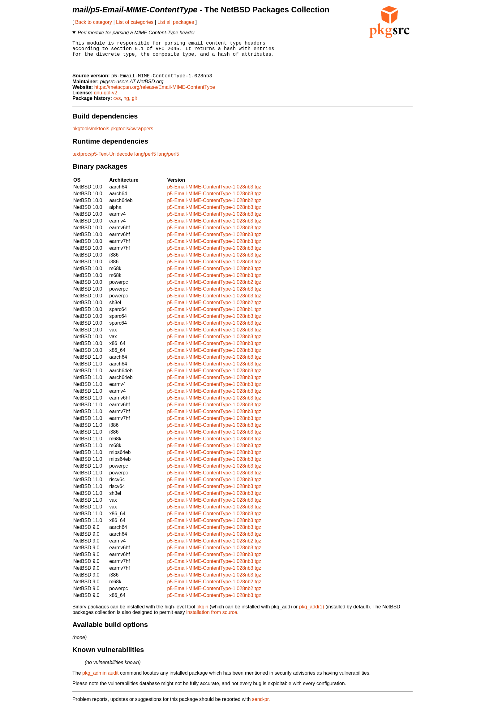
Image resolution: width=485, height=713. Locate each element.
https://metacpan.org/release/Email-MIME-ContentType (154, 93)
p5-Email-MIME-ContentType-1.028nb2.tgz (214, 206)
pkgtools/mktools (90, 134)
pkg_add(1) (311, 612)
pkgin (202, 612)
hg (126, 104)
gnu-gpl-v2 (105, 98)
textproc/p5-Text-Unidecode (102, 159)
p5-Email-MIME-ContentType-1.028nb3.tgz (214, 192)
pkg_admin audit (100, 678)
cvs (117, 104)
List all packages (175, 22)
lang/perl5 (145, 159)
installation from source (211, 618)
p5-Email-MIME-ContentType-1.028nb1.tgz (214, 315)
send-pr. (261, 705)
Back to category (93, 22)
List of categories (134, 22)
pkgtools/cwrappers (132, 134)
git (134, 104)
